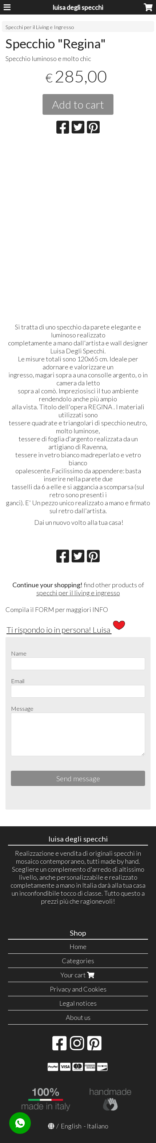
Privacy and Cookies (78, 989)
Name (19, 653)
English (71, 1126)
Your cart (78, 975)
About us (78, 1017)
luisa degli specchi (78, 7)
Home (78, 947)
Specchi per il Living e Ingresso (39, 27)
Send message (78, 778)
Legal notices (78, 1003)
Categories (78, 961)
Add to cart (78, 104)
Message (22, 708)
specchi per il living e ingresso (78, 593)
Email (17, 680)
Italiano (97, 1126)
